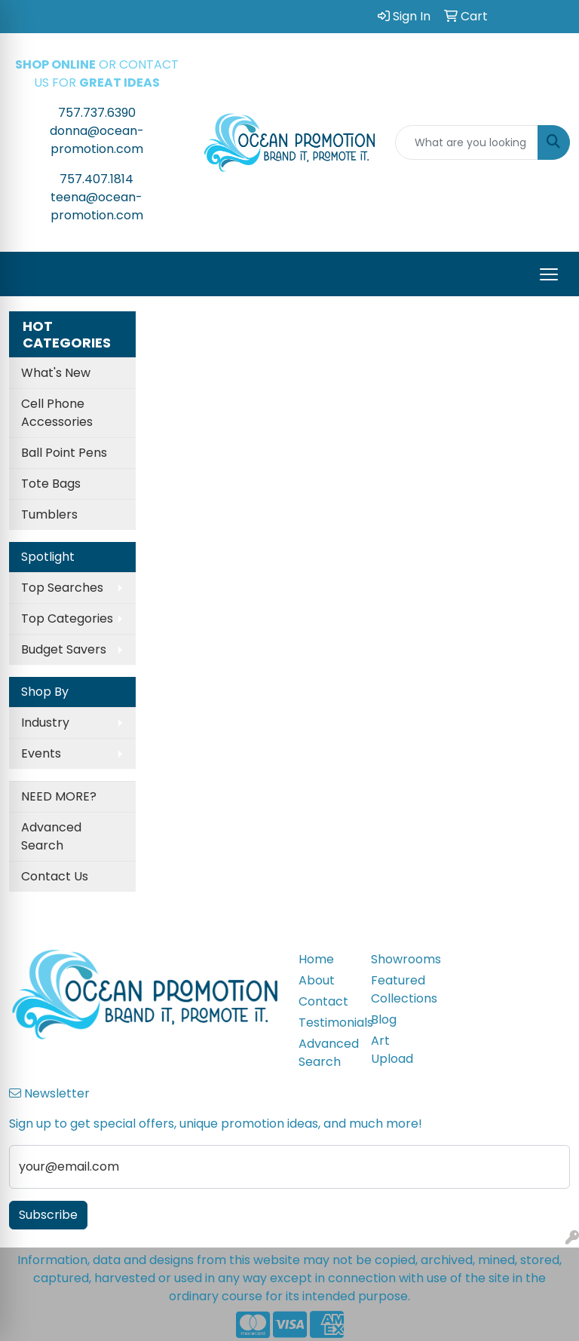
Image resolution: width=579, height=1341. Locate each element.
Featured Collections (398, 989)
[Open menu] (549, 274)
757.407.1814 (96, 179)
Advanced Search (51, 836)
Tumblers (49, 514)
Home (316, 959)
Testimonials (326, 1022)
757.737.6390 (97, 112)
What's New (55, 372)
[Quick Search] (466, 142)
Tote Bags (51, 483)
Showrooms (398, 959)
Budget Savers (63, 649)
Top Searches (62, 587)
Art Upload (392, 1049)
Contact (323, 1001)
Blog (384, 1019)
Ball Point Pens (64, 452)
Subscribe (48, 1214)
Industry (45, 722)
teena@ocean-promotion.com (97, 206)
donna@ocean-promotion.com (97, 140)
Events (41, 753)
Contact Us (54, 876)
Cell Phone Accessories (57, 412)
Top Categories (67, 618)
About (317, 980)
